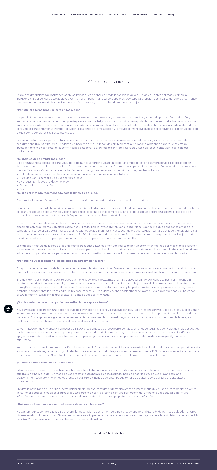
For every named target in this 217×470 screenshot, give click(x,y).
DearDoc (34, 463)
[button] (108, 433)
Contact (157, 14)
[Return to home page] (28, 14)
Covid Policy (139, 14)
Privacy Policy (108, 463)
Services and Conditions (86, 14)
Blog (171, 14)
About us (57, 14)
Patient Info (116, 14)
